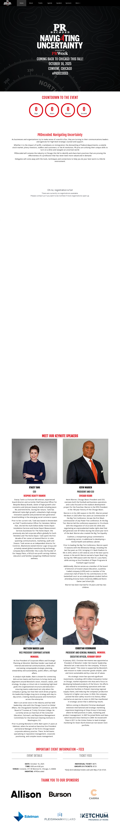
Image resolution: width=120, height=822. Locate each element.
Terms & (93, 807)
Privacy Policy (81, 807)
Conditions (100, 807)
